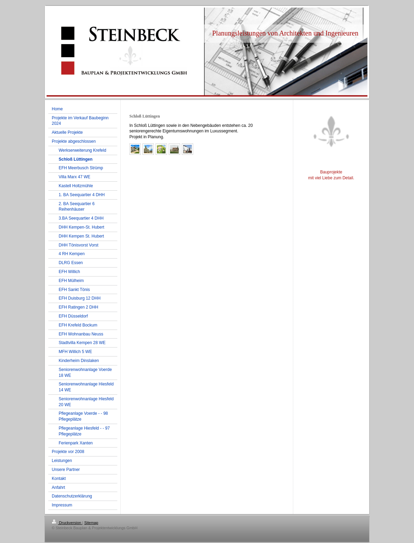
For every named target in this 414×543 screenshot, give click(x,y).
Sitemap (91, 523)
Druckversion (67, 523)
